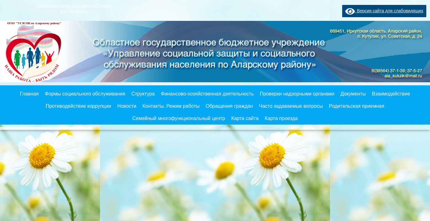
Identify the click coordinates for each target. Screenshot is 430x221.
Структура (143, 93)
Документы (353, 93)
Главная (29, 93)
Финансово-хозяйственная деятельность (207, 93)
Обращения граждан (229, 106)
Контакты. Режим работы (171, 106)
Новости (126, 106)
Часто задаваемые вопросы (291, 106)
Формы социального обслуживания (85, 93)
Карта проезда (281, 118)
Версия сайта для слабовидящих (384, 10)
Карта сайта (245, 118)
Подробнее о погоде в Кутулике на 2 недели (74, 6)
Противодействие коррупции (78, 106)
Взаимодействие (391, 93)
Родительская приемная (356, 106)
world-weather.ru (74, 11)
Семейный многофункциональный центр (178, 118)
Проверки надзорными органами (297, 93)
